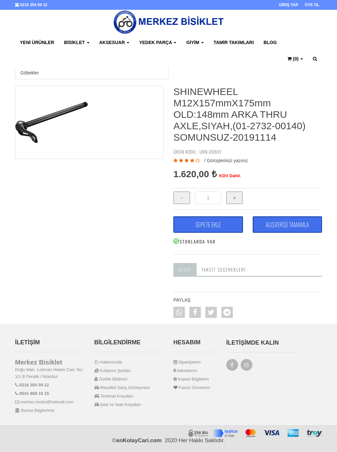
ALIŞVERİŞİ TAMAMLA (287, 224)
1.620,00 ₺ (195, 174)
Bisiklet (76, 42)
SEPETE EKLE (208, 224)
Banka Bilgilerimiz (35, 410)
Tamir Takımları (234, 42)
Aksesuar (114, 42)
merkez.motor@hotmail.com (44, 401)
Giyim (195, 42)
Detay (185, 269)
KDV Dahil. (230, 175)
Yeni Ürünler (37, 42)
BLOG (270, 42)
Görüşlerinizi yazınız (227, 160)
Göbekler (29, 72)
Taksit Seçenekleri (223, 269)
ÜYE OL (312, 5)
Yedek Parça (157, 42)
